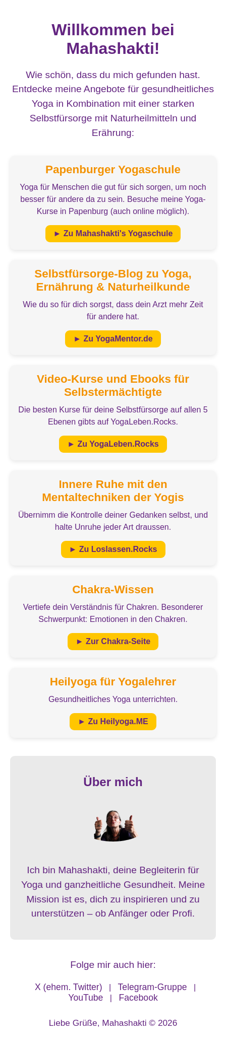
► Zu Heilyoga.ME (113, 721)
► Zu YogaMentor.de (112, 338)
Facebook (138, 998)
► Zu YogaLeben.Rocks (113, 444)
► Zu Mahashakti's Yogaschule (113, 233)
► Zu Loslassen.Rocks (113, 549)
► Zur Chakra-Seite (113, 641)
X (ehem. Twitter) (68, 987)
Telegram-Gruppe (152, 987)
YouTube (85, 998)
